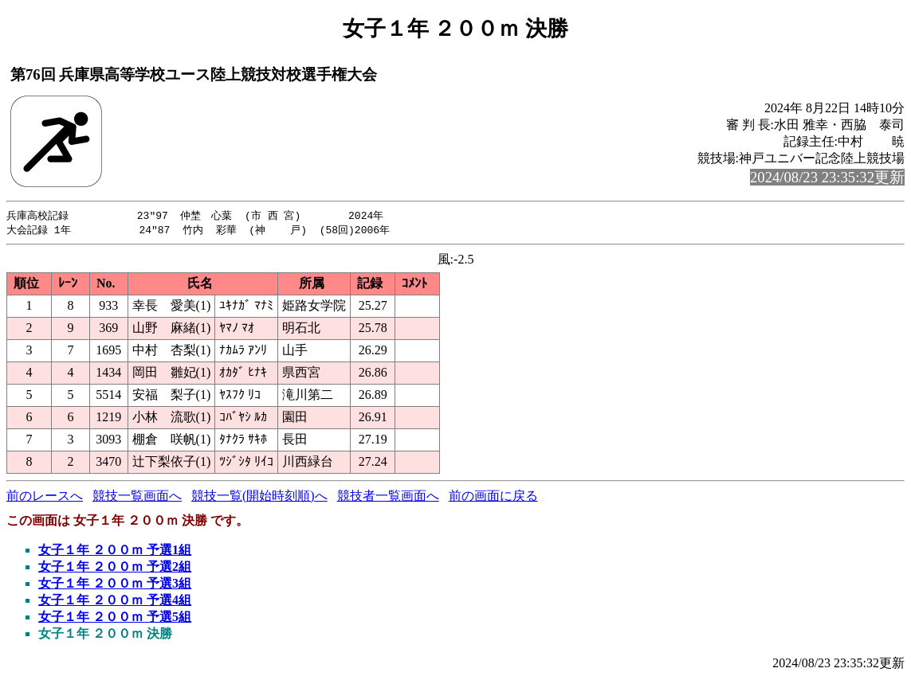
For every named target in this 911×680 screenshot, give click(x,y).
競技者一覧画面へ (388, 497)
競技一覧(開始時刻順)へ (259, 497)
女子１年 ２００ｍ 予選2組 (114, 568)
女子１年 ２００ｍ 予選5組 (114, 618)
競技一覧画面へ (137, 497)
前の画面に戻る (493, 497)
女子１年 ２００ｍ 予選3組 (114, 585)
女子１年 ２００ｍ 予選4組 (114, 601)
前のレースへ (44, 497)
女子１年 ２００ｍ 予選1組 (114, 551)
